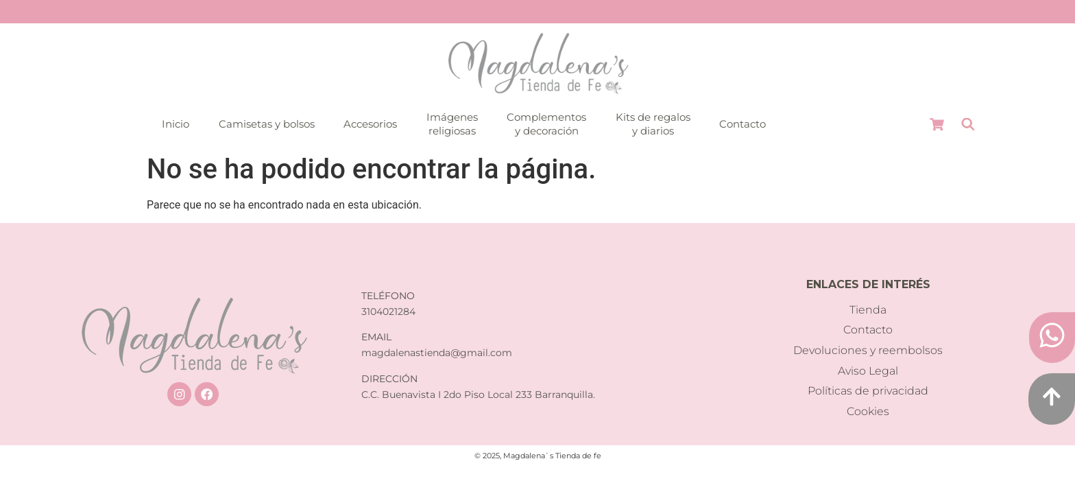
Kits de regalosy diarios (653, 123)
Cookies (868, 411)
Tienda (867, 309)
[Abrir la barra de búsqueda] (968, 124)
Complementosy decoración (546, 123)
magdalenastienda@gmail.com (436, 352)
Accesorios (370, 123)
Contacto (742, 123)
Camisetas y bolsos (267, 123)
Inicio (175, 123)
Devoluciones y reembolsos (868, 350)
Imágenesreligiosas (452, 123)
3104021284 (388, 311)
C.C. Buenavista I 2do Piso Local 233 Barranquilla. (478, 394)
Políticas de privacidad (868, 390)
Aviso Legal (868, 370)
